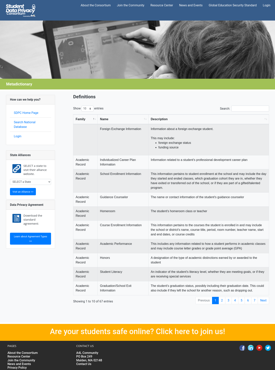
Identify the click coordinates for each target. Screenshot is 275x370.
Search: (244, 109)
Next (263, 300)
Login (17, 136)
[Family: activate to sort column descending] (85, 119)
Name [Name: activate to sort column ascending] (104, 119)
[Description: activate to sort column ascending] (209, 119)
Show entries (88, 109)
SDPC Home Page (26, 113)
